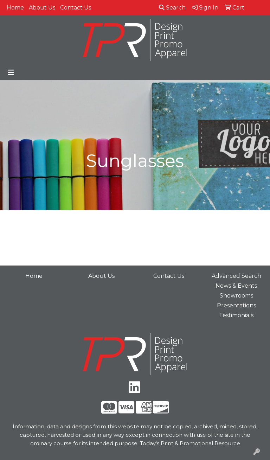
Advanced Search (236, 276)
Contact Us (75, 7)
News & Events (236, 285)
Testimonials (236, 315)
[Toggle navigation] (11, 72)
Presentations (236, 305)
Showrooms (236, 295)
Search (172, 7)
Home (15, 7)
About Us (42, 7)
